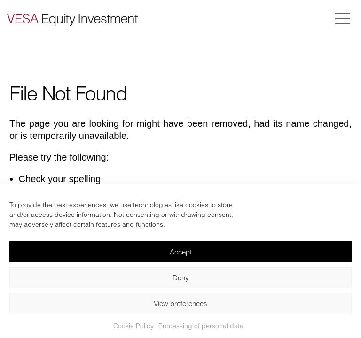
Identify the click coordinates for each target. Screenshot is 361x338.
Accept (181, 251)
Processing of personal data (200, 326)
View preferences (180, 303)
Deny (181, 277)
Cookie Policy (133, 326)
